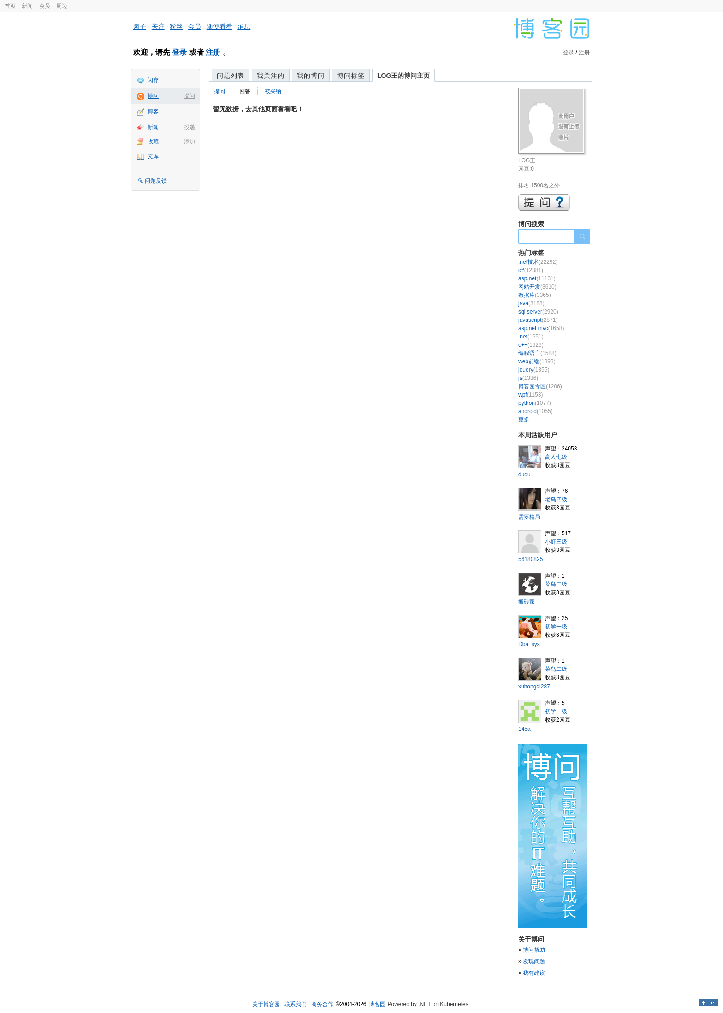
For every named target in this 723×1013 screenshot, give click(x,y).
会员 (44, 6)
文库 (153, 156)
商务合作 (322, 1004)
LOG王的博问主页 (403, 75)
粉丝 (176, 26)
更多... (526, 419)
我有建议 (534, 973)
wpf (530, 394)
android (535, 411)
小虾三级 (556, 542)
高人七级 (556, 457)
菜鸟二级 (556, 584)
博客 (153, 111)
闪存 (153, 80)
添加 (189, 141)
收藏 (153, 141)
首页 (10, 6)
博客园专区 (540, 386)
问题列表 (230, 75)
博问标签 (351, 75)
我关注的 (270, 75)
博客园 (377, 1004)
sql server (538, 311)
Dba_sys (529, 644)
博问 (153, 96)
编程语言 (537, 353)
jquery (533, 370)
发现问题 (534, 961)
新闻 (27, 6)
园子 (139, 26)
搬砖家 (526, 601)
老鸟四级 (556, 499)
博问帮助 (534, 950)
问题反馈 (156, 181)
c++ (531, 345)
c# (530, 270)
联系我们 (295, 1004)
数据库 (534, 295)
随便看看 (219, 26)
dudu (524, 474)
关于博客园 (266, 1004)
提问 (189, 96)
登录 (179, 52)
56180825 (530, 559)
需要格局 (529, 517)
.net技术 (537, 262)
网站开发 (537, 287)
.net (531, 336)
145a (524, 729)
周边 (61, 6)
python (534, 403)
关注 (158, 26)
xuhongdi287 (534, 686)
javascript (537, 320)
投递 (189, 127)
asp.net (537, 278)
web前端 (537, 361)
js (528, 378)
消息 (243, 26)
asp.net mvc (541, 328)
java (531, 303)
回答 (244, 91)
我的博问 (311, 75)
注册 (213, 52)
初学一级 (556, 626)
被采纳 (273, 91)
